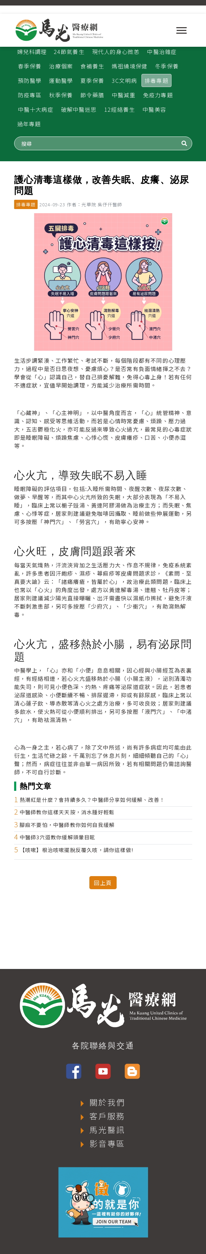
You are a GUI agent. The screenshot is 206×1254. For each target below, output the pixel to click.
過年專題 (29, 124)
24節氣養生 (69, 51)
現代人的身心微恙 (116, 51)
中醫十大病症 (35, 109)
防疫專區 (30, 95)
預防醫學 (30, 80)
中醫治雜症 (162, 51)
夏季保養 (92, 80)
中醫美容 (154, 109)
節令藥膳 (92, 95)
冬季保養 (167, 66)
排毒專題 (156, 80)
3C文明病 (124, 80)
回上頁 (103, 883)
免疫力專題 (158, 95)
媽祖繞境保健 (129, 66)
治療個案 (61, 66)
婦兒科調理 (32, 51)
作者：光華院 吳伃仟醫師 (94, 204)
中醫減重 (124, 95)
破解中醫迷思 (79, 109)
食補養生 (92, 66)
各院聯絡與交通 (103, 1045)
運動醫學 (61, 80)
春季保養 (30, 66)
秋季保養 (61, 95)
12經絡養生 (119, 109)
